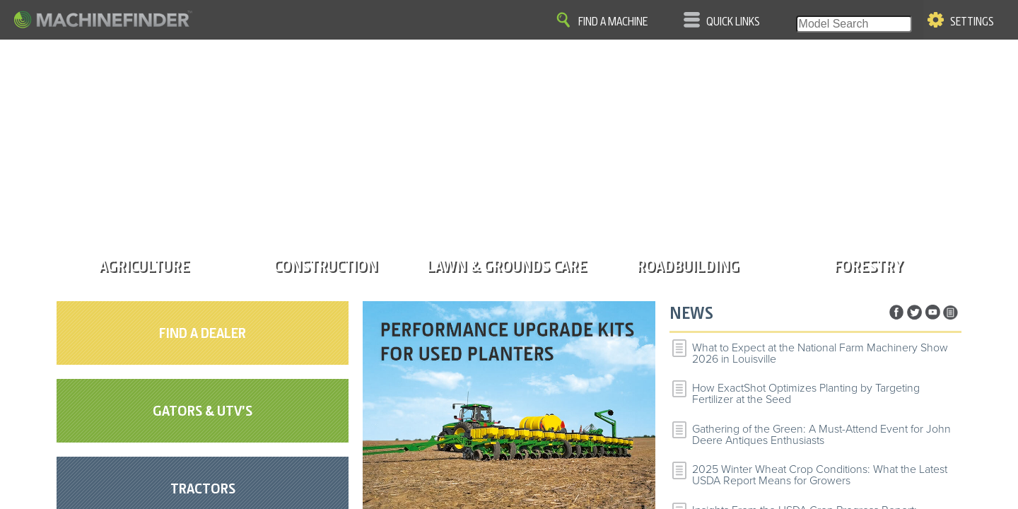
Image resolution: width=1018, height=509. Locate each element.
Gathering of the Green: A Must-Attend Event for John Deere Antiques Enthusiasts (821, 434)
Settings (972, 22)
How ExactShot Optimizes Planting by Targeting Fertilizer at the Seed (806, 393)
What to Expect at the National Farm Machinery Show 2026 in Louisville (820, 353)
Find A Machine (613, 22)
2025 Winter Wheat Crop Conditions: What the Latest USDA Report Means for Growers (819, 475)
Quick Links (733, 22)
